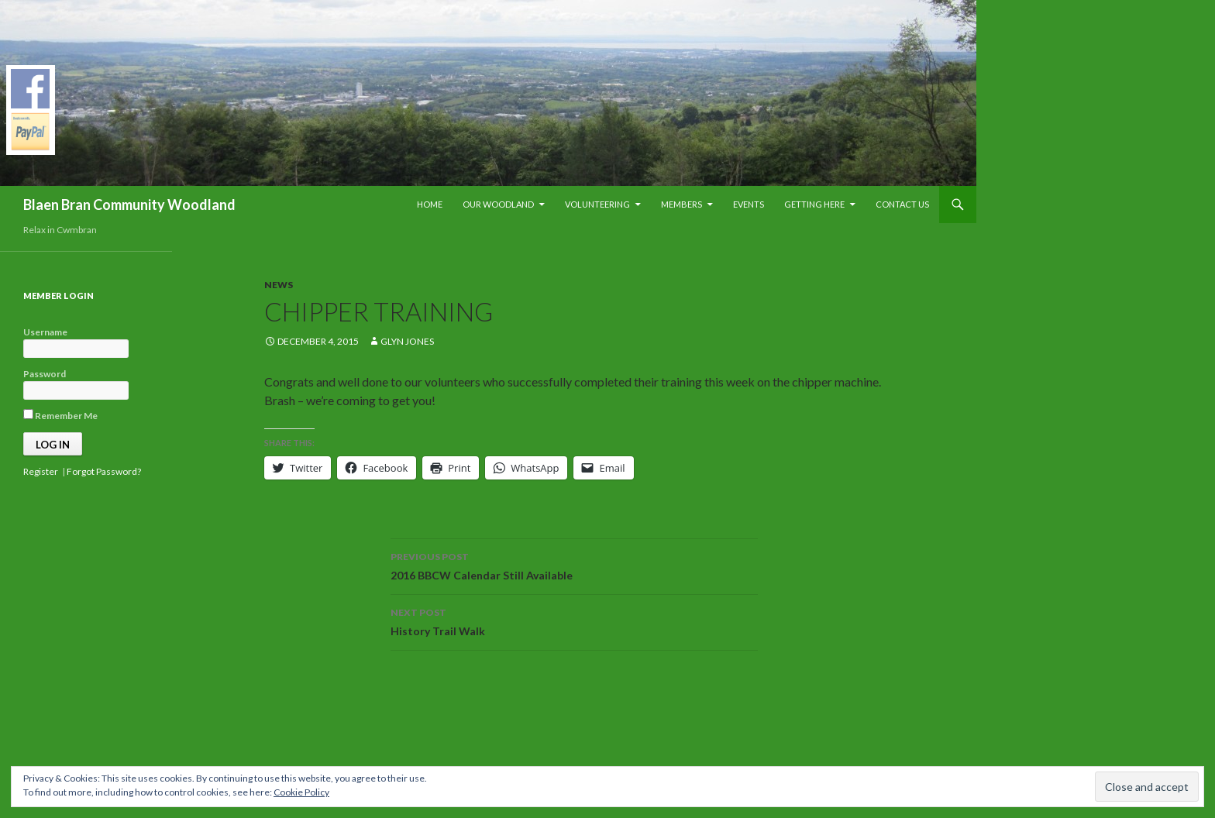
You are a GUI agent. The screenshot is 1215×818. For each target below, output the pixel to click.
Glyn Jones (407, 341)
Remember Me (60, 415)
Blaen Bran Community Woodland (129, 204)
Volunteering (597, 204)
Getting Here (814, 204)
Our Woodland (498, 204)
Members (681, 204)
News (278, 284)
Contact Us (902, 204)
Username (45, 332)
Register (40, 471)
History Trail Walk (574, 620)
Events (748, 204)
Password (44, 374)
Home (429, 204)
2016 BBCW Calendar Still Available (574, 565)
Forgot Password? (104, 471)
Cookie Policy (301, 792)
